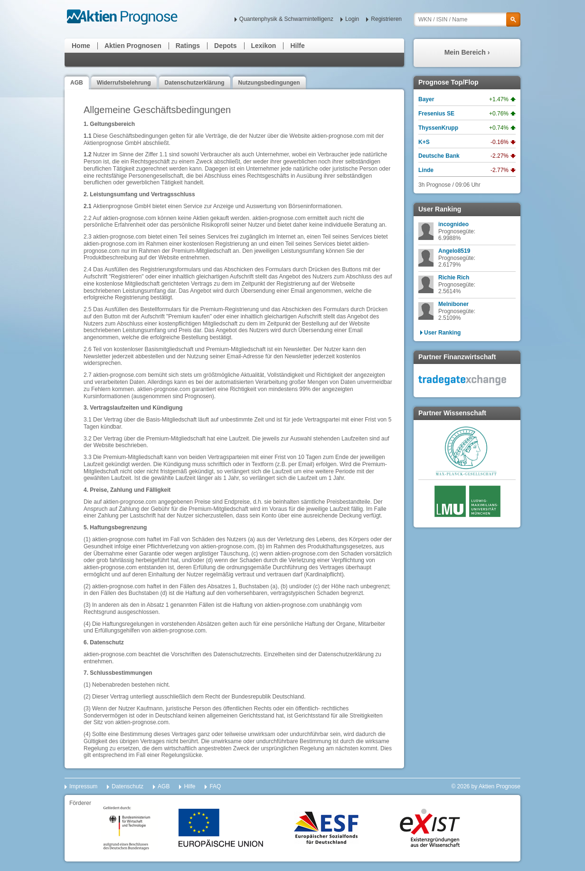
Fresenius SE (436, 113)
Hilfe (297, 45)
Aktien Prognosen (132, 45)
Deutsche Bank (439, 156)
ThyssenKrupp (438, 127)
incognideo (453, 224)
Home (81, 45)
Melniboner (453, 304)
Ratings (188, 45)
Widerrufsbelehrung (124, 82)
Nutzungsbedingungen (269, 82)
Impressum (83, 786)
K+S (424, 142)
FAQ (215, 786)
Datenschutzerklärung (195, 82)
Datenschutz (127, 786)
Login (352, 19)
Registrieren (386, 19)
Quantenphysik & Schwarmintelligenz (286, 19)
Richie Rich (453, 277)
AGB (76, 82)
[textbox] (467, 19)
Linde (426, 170)
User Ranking (442, 332)
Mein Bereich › (467, 52)
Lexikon (263, 45)
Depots (225, 45)
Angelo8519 (454, 251)
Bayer (426, 99)
